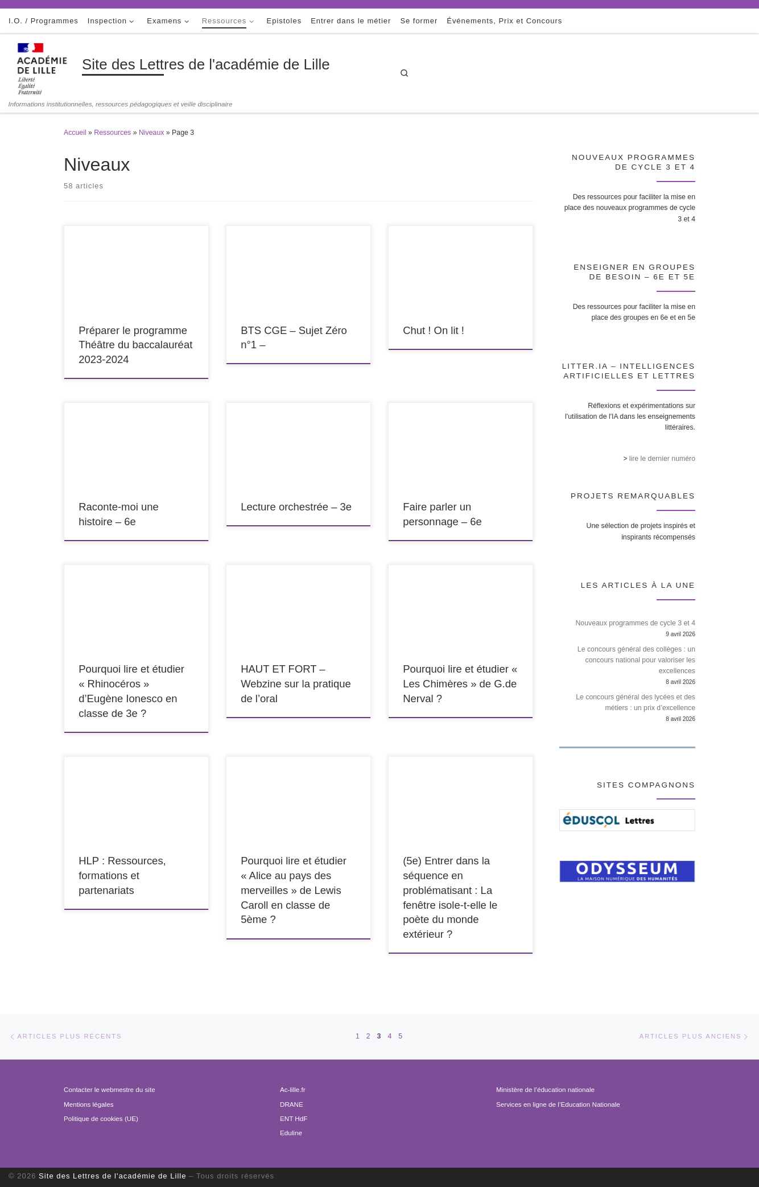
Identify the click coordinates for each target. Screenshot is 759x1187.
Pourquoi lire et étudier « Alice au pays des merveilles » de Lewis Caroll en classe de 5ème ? (293, 890)
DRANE (291, 1104)
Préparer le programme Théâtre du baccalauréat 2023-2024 (135, 345)
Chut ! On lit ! (433, 330)
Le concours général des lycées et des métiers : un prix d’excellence (635, 702)
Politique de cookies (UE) (101, 1118)
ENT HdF (293, 1118)
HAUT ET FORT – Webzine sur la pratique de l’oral (296, 683)
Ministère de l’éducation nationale (545, 1089)
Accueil (75, 133)
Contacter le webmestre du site (109, 1089)
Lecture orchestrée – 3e (296, 507)
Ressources (112, 133)
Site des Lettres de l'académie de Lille (112, 1176)
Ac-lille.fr (293, 1089)
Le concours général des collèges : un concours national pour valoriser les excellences (636, 660)
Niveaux (151, 133)
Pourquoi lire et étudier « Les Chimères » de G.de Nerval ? (460, 683)
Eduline (291, 1132)
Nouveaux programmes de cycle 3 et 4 (635, 623)
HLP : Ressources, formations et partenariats (122, 875)
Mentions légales (88, 1104)
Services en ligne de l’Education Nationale (558, 1104)
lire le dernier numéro (662, 459)
